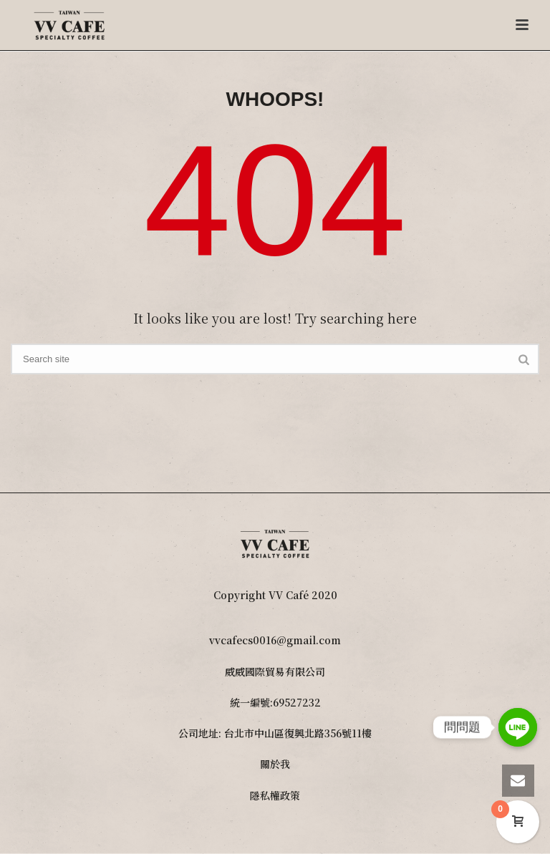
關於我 (275, 764)
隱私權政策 (275, 795)
